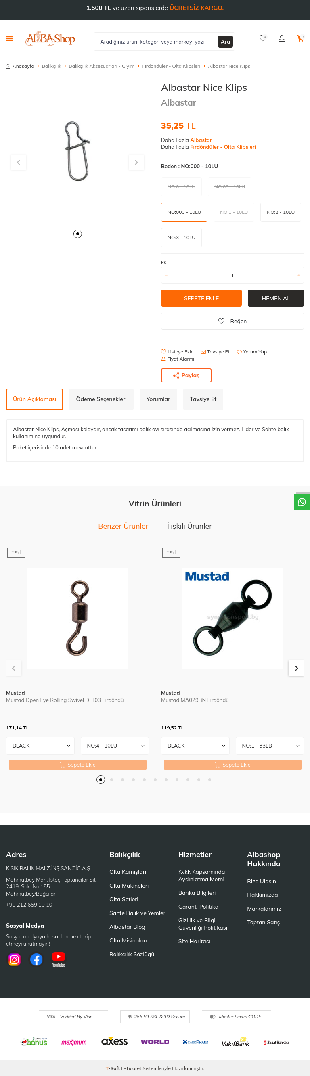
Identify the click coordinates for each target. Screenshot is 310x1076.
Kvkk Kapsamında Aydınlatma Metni (201, 875)
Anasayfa (20, 66)
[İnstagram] (14, 959)
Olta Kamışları (127, 871)
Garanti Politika (198, 906)
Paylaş (186, 375)
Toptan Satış (263, 922)
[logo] (50, 38)
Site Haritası (194, 941)
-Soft (113, 1068)
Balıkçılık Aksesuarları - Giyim (102, 66)
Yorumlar (158, 399)
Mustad (15, 692)
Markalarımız (264, 908)
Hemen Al (276, 298)
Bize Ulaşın (261, 881)
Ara (225, 41)
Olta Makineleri (129, 885)
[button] (77, 233)
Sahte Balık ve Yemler (137, 913)
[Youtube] (58, 959)
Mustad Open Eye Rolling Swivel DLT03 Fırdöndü (65, 700)
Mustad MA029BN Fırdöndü (195, 700)
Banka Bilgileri (197, 892)
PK (163, 262)
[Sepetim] (300, 38)
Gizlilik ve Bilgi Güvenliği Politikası (202, 924)
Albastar (178, 102)
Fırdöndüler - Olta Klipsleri (171, 66)
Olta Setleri (123, 899)
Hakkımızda (262, 894)
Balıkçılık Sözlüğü (131, 954)
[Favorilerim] (263, 38)
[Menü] (9, 38)
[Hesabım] (282, 38)
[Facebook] (36, 959)
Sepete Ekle (201, 298)
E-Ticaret (131, 1068)
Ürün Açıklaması (34, 399)
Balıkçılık (51, 66)
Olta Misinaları (128, 940)
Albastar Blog (127, 926)
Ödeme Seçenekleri (101, 399)
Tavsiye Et (215, 352)
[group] (77, 152)
